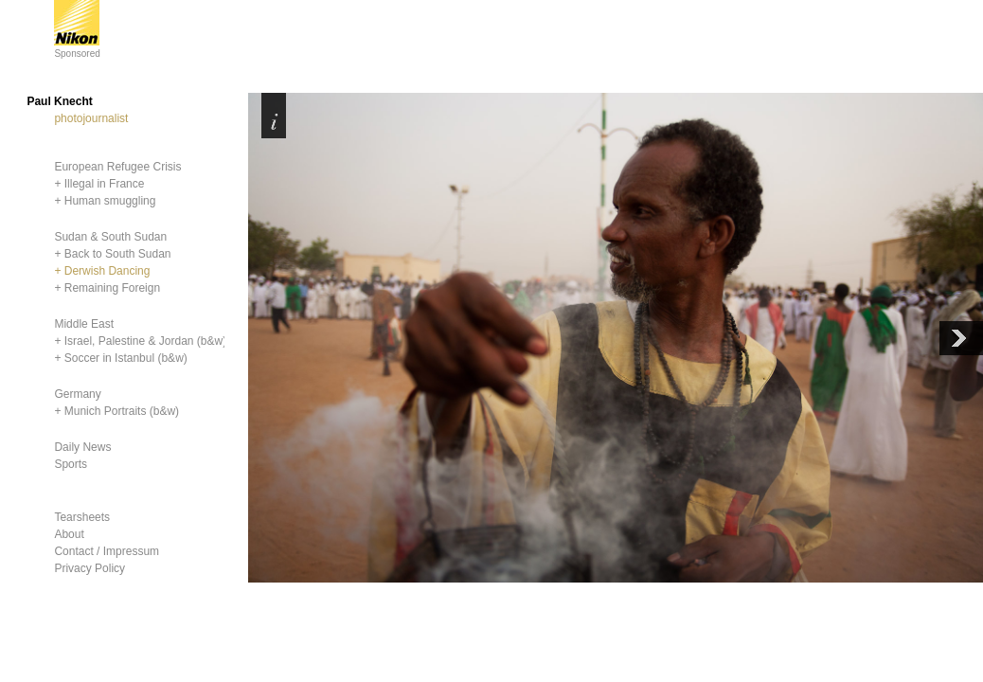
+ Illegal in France (99, 183)
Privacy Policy (89, 568)
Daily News (82, 447)
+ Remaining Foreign (107, 288)
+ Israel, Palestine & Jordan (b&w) (140, 341)
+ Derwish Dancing (102, 271)
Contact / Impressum (106, 551)
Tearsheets (82, 517)
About (68, 534)
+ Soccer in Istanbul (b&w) (120, 358)
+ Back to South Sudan (112, 253)
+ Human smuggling (104, 200)
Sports (70, 464)
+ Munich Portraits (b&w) (116, 411)
